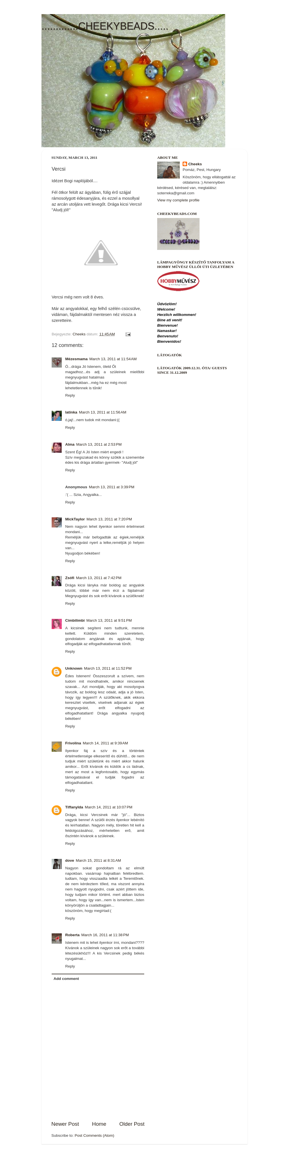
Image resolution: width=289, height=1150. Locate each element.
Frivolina (73, 743)
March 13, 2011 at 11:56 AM (102, 412)
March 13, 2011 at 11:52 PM (108, 668)
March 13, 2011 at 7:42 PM (98, 578)
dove (69, 860)
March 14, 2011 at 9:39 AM (105, 743)
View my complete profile (178, 200)
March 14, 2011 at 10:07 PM (108, 807)
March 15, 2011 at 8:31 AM (98, 860)
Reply (70, 395)
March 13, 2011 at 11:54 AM (113, 359)
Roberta (72, 935)
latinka (71, 412)
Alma (70, 444)
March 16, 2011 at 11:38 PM (105, 935)
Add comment (66, 979)
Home (99, 1124)
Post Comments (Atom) (94, 1135)
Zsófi (69, 578)
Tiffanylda (74, 807)
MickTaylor (75, 519)
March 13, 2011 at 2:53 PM (99, 444)
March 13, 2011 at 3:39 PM (111, 487)
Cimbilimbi (75, 620)
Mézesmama (76, 359)
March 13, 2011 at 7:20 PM (109, 519)
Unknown (73, 668)
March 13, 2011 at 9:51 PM (109, 620)
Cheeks (195, 164)
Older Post (131, 1124)
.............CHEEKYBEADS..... (104, 26)
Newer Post (65, 1124)
